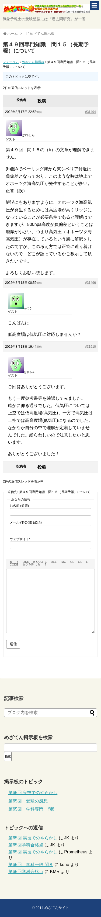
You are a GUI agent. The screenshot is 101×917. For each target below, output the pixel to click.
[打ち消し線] (54, 561)
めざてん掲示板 (33, 62)
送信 (13, 644)
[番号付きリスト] (80, 561)
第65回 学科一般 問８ (30, 864)
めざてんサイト (56, 908)
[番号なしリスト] (72, 561)
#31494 (90, 112)
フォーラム (11, 62)
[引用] (40, 561)
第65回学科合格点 (25, 845)
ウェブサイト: (20, 539)
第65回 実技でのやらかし (32, 792)
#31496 (90, 283)
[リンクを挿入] (25, 561)
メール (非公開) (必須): (26, 522)
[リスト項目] (87, 561)
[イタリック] (17, 561)
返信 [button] (39, 112)
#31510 (90, 347)
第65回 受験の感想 (28, 801)
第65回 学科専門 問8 (31, 809)
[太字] (11, 561)
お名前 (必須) (19, 506)
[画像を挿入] (63, 561)
